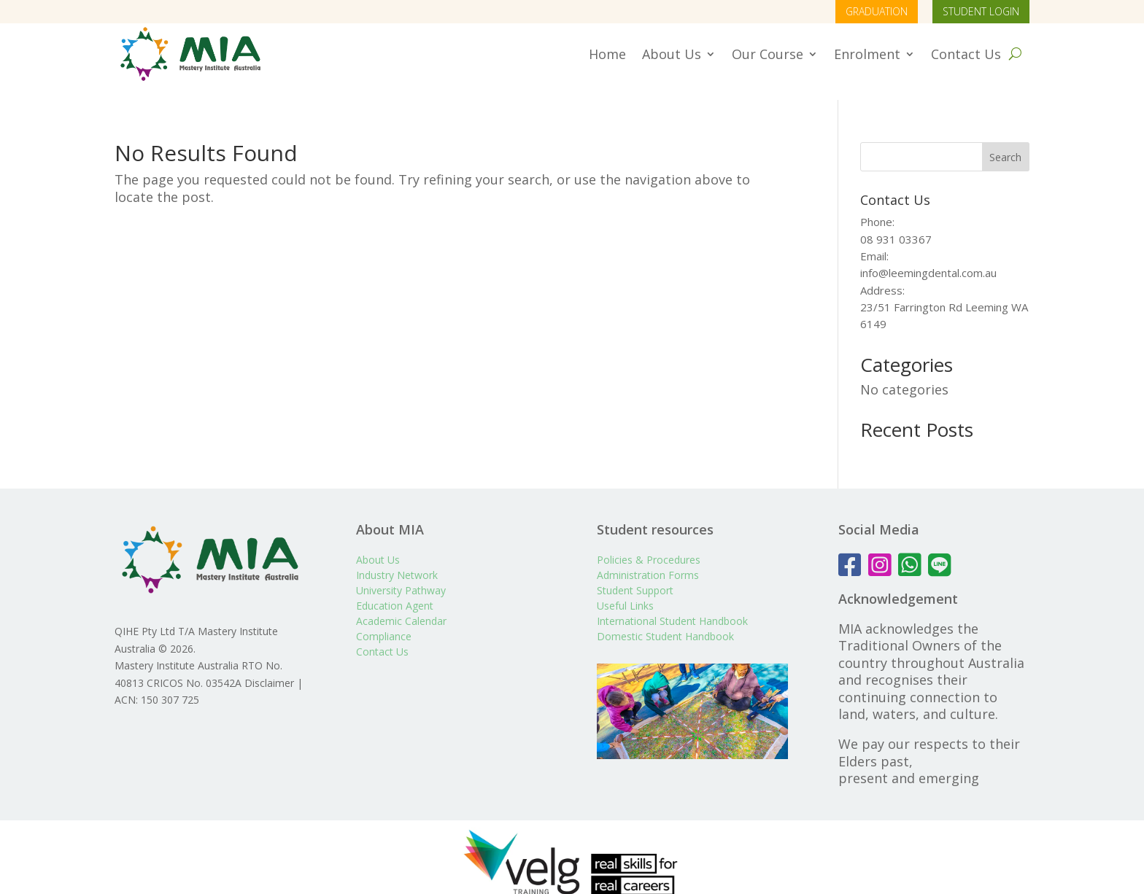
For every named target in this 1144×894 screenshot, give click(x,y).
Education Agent (394, 589)
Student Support (635, 574)
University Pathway (401, 574)
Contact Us (966, 54)
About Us (671, 54)
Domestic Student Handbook (665, 620)
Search (1005, 141)
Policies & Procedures (648, 544)
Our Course (767, 54)
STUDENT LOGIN (981, 11)
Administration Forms (648, 559)
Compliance (383, 620)
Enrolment (867, 54)
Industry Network (397, 559)
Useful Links (625, 589)
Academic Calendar (401, 605)
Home (607, 54)
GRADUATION (877, 11)
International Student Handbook (672, 605)
